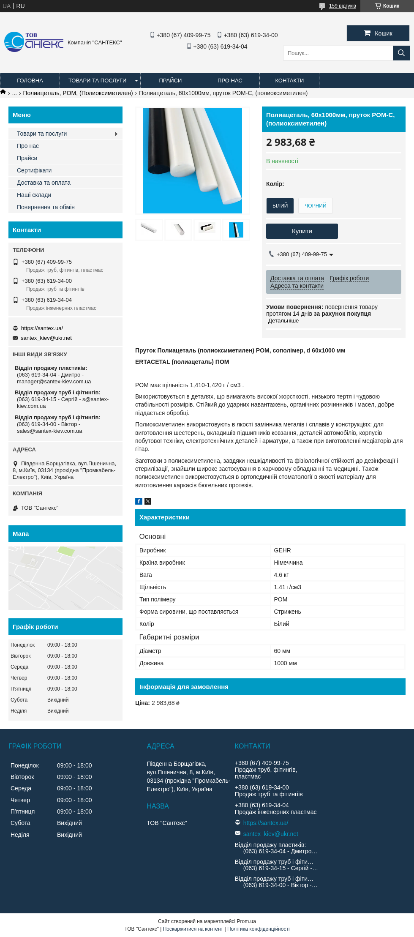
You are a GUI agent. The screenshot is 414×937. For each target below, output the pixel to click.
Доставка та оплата (44, 182)
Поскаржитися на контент (193, 929)
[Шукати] (401, 53)
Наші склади (34, 194)
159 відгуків (342, 6)
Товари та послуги (97, 80)
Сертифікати (34, 170)
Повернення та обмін (46, 207)
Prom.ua (246, 921)
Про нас (230, 80)
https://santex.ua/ (42, 328)
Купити (302, 231)
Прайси (170, 80)
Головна (30, 80)
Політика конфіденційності (258, 929)
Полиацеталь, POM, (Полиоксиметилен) (78, 93)
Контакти (289, 80)
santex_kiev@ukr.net (46, 338)
